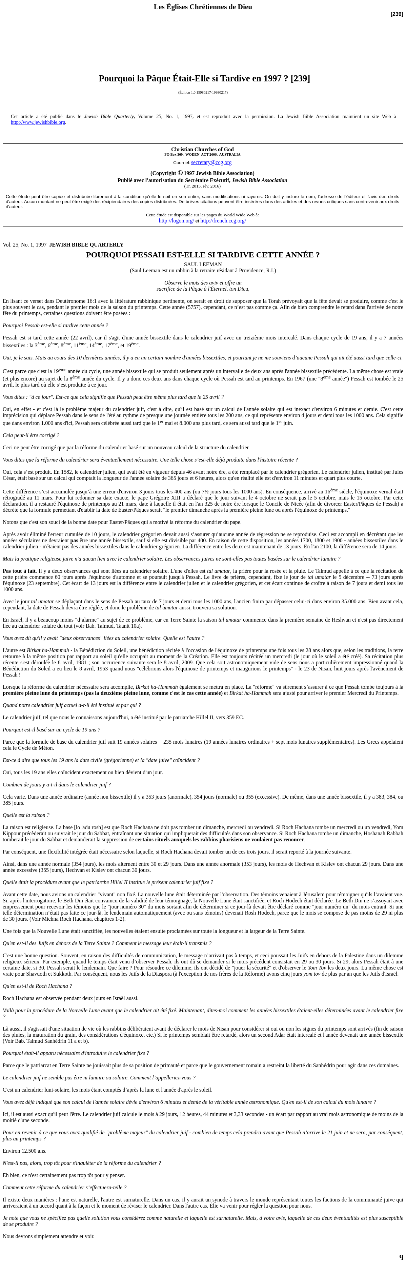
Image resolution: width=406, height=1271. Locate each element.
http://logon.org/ (176, 220)
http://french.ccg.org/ (223, 220)
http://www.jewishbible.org (38, 122)
